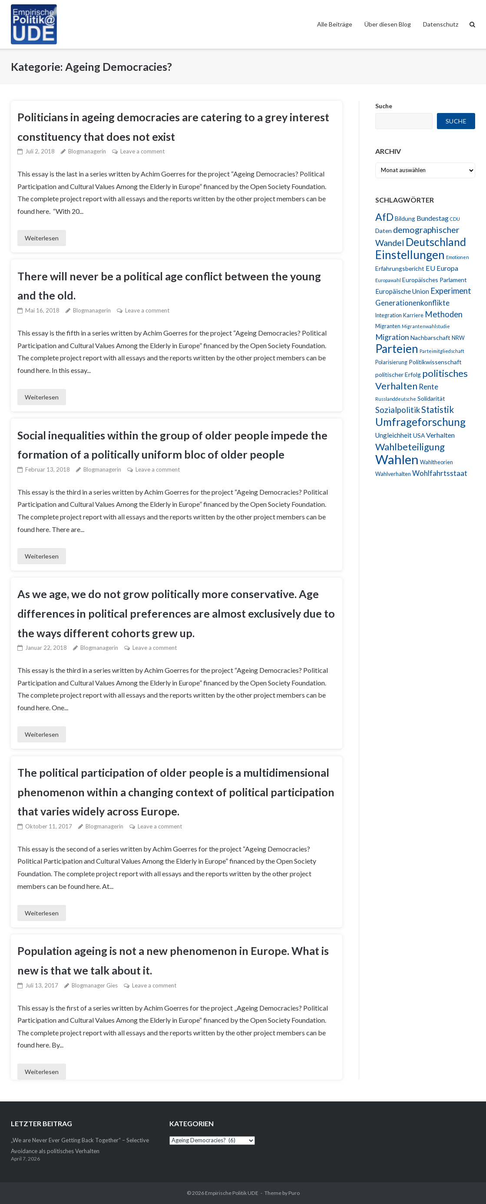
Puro (294, 1193)
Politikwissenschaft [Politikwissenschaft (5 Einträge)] (435, 362)
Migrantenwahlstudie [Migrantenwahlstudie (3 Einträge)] (426, 326)
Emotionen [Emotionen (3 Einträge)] (457, 257)
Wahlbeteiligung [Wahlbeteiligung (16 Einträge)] (410, 446)
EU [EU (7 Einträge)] (430, 268)
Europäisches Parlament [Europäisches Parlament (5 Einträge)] (434, 279)
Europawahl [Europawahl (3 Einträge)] (388, 280)
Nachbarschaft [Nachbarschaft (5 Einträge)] (430, 337)
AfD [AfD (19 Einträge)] (384, 217)
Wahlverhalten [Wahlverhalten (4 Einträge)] (393, 474)
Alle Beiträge (334, 24)
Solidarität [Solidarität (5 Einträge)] (431, 398)
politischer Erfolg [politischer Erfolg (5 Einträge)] (398, 374)
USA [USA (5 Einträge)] (419, 435)
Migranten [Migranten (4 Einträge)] (387, 326)
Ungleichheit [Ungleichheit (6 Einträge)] (393, 435)
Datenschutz (440, 24)
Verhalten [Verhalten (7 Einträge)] (440, 435)
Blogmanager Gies (95, 985)
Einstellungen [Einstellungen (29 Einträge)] (410, 255)
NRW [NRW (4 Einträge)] (458, 338)
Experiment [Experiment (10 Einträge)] (450, 291)
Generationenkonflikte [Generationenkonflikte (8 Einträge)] (412, 302)
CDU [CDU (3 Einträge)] (455, 219)
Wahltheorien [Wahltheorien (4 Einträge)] (436, 462)
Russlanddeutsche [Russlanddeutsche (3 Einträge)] (395, 399)
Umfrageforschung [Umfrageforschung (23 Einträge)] (420, 422)
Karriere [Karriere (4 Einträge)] (413, 315)
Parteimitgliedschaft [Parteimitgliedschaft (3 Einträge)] (442, 351)
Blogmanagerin (87, 151)
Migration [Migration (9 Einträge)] (392, 337)
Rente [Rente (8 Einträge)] (428, 386)
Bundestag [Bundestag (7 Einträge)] (433, 218)
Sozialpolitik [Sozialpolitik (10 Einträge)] (397, 410)
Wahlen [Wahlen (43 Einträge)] (397, 459)
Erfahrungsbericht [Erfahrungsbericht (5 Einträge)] (399, 268)
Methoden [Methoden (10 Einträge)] (444, 314)
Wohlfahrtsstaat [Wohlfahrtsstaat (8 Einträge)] (439, 473)
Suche (383, 106)
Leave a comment (142, 151)
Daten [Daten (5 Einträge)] (383, 230)
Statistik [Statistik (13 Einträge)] (437, 409)
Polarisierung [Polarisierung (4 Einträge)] (391, 362)
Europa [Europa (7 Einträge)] (447, 268)
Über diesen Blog (387, 24)
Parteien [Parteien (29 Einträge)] (396, 349)
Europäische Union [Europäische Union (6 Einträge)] (402, 291)
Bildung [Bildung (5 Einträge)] (405, 218)
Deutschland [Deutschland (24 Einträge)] (436, 241)
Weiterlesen (42, 238)
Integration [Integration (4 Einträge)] (388, 315)
